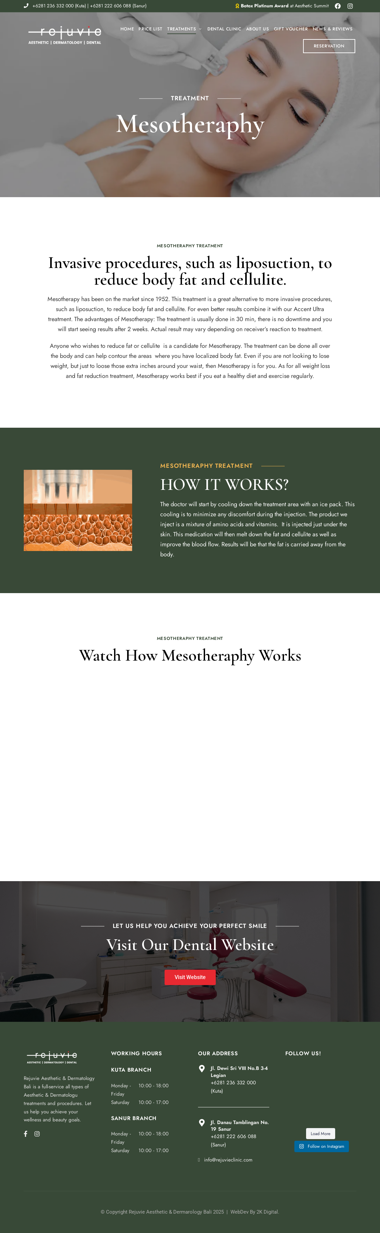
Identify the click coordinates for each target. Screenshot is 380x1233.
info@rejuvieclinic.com (225, 1159)
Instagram (37, 1134)
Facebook (25, 1134)
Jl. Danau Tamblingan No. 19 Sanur (240, 1126)
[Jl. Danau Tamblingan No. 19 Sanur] (201, 1122)
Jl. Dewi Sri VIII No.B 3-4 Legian (239, 1072)
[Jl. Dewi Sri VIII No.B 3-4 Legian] (201, 1068)
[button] (329, 46)
